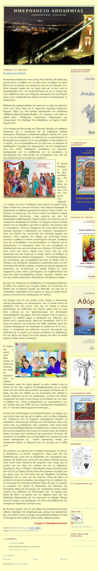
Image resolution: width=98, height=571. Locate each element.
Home (35, 559)
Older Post (63, 559)
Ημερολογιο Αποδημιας (49, 11)
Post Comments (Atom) (20, 564)
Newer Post (7, 559)
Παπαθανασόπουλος (30, 530)
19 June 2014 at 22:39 (19, 550)
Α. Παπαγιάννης (14, 543)
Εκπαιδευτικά (15, 530)
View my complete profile (82, 527)
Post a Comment (8, 555)
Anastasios (78, 523)
